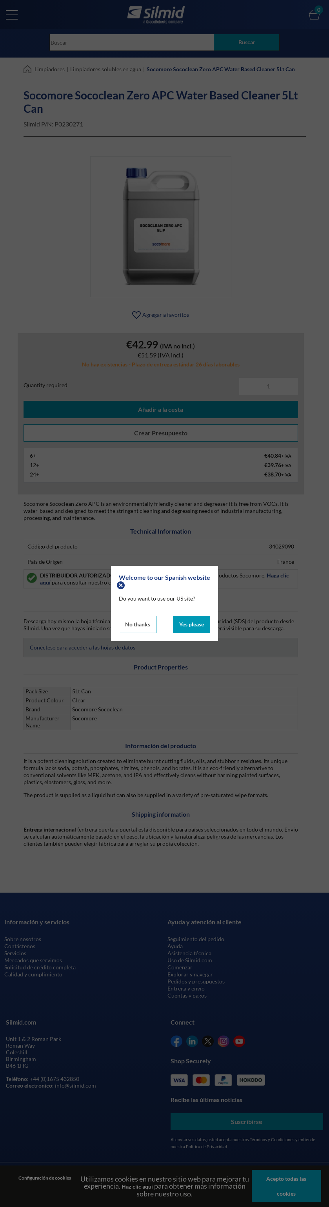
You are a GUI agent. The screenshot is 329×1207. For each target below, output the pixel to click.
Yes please (191, 624)
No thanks (137, 624)
